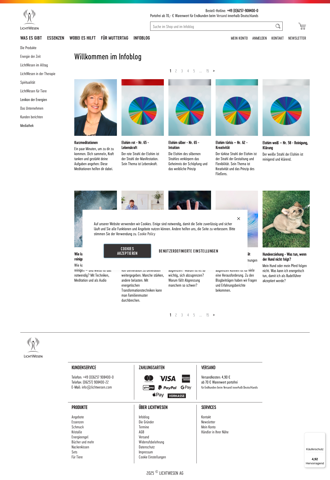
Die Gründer (146, 421)
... (200, 70)
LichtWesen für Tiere (33, 90)
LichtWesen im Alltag (34, 64)
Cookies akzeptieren (127, 250)
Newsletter (297, 37)
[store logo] (49, 19)
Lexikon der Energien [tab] (33, 99)
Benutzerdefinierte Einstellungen (188, 250)
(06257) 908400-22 (96, 381)
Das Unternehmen (31, 108)
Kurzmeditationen (86, 142)
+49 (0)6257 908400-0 (98, 376)
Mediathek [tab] (27, 125)
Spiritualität (27, 82)
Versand (222, 15)
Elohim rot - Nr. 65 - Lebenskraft (135, 145)
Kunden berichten (31, 116)
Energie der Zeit (30, 56)
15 (207, 70)
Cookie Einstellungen (152, 456)
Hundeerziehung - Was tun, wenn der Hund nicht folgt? (284, 256)
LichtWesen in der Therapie (37, 73)
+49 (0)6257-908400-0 (242, 10)
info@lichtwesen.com (97, 386)
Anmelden (259, 37)
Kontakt (277, 37)
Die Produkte (28, 47)
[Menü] (322, 435)
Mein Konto (239, 37)
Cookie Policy (146, 233)
